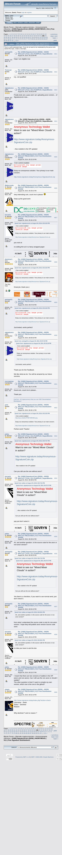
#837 (55, 606)
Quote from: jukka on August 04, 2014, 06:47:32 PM (30, 483)
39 (37, 36)
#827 (55, 217)
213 (16, 40)
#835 (55, 536)
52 (20, 37)
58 (33, 37)
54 (25, 37)
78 (29, 39)
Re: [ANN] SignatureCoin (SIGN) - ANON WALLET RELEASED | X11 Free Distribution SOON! (34, 156)
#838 (55, 634)
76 (25, 39)
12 (25, 34)
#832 (55, 407)
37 (33, 36)
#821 (55, 54)
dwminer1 (8, 259)
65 (47, 37)
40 (39, 36)
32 (22, 36)
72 (16, 39)
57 (30, 37)
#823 (55, 90)
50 (16, 37)
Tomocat (8, 70)
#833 (55, 436)
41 (41, 36)
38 (35, 36)
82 (37, 39)
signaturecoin (10, 88)
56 (29, 37)
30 (18, 36)
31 (20, 36)
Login (26, 22)
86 (45, 39)
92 (12, 40)
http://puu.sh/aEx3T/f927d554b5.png (26, 418)
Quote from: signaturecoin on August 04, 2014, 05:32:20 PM (32, 223)
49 (14, 37)
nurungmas (9, 381)
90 (8, 40)
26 (10, 36)
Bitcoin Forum (9, 27)
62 (41, 37)
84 (41, 39)
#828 (55, 262)
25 (8, 36)
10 (21, 34)
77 (27, 39)
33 (25, 36)
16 (33, 34)
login (23, 12)
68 (8, 39)
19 (40, 34)
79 (30, 39)
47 (10, 37)
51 (18, 37)
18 (37, 34)
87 (47, 39)
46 (8, 37)
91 (10, 40)
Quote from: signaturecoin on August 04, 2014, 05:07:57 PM (32, 441)
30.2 (11, 18)
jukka (7, 434)
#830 (55, 335)
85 (43, 39)
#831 (55, 384)
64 (45, 37)
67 (6, 39)
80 (33, 39)
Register (32, 22)
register (29, 12)
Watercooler (9, 185)
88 (4, 40)
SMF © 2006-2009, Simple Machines (42, 757)
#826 (55, 188)
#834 (55, 478)
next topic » (55, 37)
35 (29, 36)
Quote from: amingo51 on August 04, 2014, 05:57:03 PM (31, 341)
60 (37, 37)
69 (10, 39)
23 (4, 36)
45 (6, 37)
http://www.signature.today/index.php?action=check (32, 700)
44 (4, 37)
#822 (55, 72)
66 (4, 39)
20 (42, 34)
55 (27, 37)
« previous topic (53, 35)
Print (55, 40)
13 (27, 34)
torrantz (8, 215)
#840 (55, 692)
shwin (7, 689)
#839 (55, 670)
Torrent (8, 20)
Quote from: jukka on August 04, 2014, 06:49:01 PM (30, 612)
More (38, 22)
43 (45, 36)
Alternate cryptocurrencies (24, 27)
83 (39, 39)
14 (29, 34)
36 (30, 36)
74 (20, 39)
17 (35, 34)
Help (15, 22)
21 (44, 34)
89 (6, 40)
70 (12, 39)
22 (45, 34)
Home (9, 22)
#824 (55, 121)
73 (18, 39)
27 (12, 36)
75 (22, 39)
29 (16, 36)
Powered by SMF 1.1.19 (23, 757)
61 (39, 37)
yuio (6, 405)
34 (27, 36)
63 (43, 37)
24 (6, 36)
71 (14, 39)
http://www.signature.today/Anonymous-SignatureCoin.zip (34, 177)
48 (12, 37)
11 (23, 34)
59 (35, 37)
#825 (55, 157)
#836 (55, 553)
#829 (55, 302)
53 (22, 37)
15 (31, 34)
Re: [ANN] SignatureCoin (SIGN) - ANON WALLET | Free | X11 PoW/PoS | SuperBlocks (35, 53)
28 (14, 36)
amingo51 (8, 52)
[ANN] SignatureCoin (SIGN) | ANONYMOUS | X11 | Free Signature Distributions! (25, 739)
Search (20, 22)
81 (35, 39)
